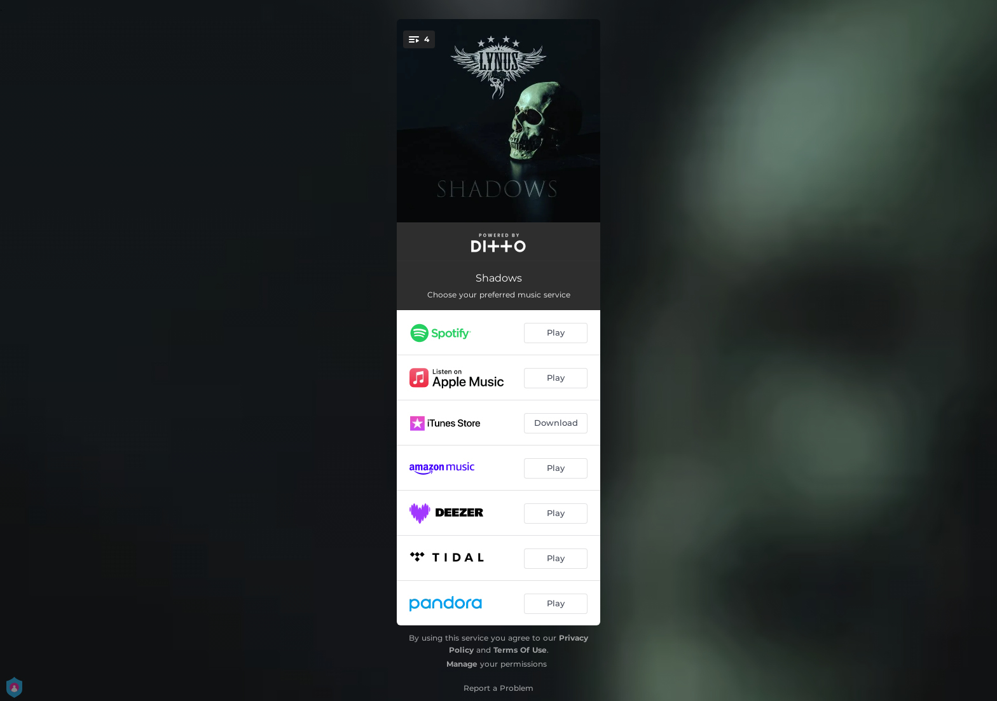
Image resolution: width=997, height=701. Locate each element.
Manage (462, 664)
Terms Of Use (520, 650)
